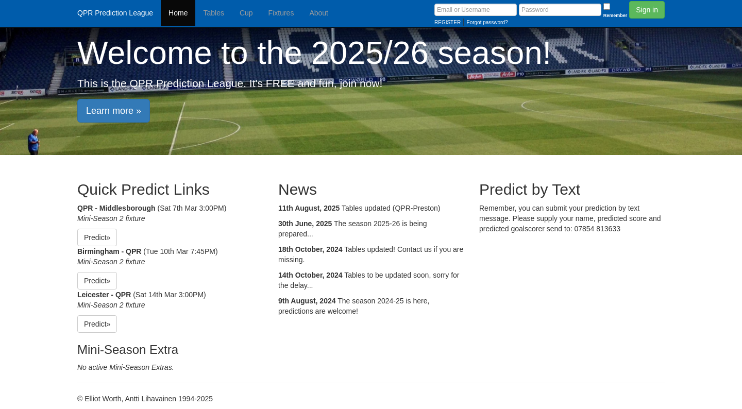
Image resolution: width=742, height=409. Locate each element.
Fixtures (281, 13)
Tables (213, 13)
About (318, 13)
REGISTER (447, 22)
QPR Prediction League (115, 13)
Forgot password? (487, 22)
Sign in (647, 10)
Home (178, 13)
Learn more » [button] (113, 111)
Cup (246, 13)
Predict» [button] (97, 237)
